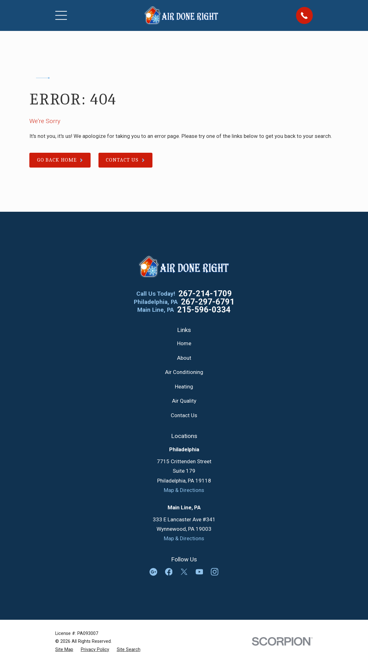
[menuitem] (64, 650)
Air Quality (184, 401)
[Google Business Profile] (153, 572)
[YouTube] (199, 572)
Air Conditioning (184, 372)
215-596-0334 (204, 310)
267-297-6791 (207, 302)
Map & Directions (184, 490)
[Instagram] (214, 572)
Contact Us (184, 415)
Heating (184, 386)
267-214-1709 (205, 294)
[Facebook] (169, 572)
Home (184, 343)
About (184, 358)
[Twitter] (184, 572)
